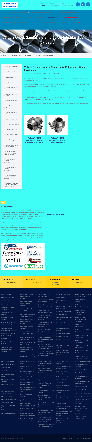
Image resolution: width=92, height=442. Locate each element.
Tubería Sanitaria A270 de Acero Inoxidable (82, 382)
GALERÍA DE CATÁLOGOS (50, 27)
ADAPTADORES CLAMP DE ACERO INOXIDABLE (44, 12)
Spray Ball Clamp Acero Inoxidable (26, 396)
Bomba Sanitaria (60, 297)
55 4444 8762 (44, 7)
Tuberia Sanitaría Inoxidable (82, 361)
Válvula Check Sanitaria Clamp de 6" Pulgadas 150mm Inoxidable (32, 55)
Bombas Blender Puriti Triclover (62, 346)
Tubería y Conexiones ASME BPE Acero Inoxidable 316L (46, 425)
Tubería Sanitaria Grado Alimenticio (81, 377)
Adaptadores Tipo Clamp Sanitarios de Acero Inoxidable (26, 296)
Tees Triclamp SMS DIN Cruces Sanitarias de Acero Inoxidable (45, 339)
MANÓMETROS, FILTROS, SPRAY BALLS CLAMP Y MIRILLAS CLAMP (21, 22)
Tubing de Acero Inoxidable (82, 396)
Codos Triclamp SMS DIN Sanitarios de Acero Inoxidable (45, 324)
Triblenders (4, 338)
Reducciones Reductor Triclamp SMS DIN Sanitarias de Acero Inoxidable (46, 353)
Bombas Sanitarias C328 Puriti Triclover (82, 352)
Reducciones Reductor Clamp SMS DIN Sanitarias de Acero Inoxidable (45, 346)
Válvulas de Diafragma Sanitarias (10, 94)
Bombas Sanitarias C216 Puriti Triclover (82, 341)
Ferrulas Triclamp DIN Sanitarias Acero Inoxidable (45, 311)
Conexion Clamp (5, 301)
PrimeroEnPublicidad (84, 438)
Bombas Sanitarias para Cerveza (62, 329)
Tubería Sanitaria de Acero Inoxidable (82, 365)
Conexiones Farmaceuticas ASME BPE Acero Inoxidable (27, 356)
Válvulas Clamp (8, 82)
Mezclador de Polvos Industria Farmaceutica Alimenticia (62, 352)
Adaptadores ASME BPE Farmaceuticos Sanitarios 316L (8, 408)
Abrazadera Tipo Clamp (7, 297)
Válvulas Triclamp (9, 140)
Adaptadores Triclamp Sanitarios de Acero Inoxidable (26, 303)
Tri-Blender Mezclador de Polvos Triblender (8, 334)
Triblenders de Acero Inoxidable (7, 319)
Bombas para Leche (61, 314)
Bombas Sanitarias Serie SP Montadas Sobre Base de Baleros (46, 412)
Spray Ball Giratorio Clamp (27, 400)
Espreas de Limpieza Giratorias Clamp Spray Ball (27, 404)
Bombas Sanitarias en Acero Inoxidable (64, 319)
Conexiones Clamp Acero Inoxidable (8, 308)
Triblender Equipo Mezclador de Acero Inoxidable (9, 324)
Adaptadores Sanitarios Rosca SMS (26, 327)
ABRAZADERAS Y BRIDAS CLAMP (20, 12)
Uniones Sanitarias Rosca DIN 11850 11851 (27, 338)
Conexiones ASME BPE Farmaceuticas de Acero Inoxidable (26, 349)
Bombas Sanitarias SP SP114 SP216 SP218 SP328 (44, 397)
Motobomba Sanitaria (62, 336)
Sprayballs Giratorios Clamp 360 (27, 409)
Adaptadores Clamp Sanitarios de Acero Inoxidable (6, 349)
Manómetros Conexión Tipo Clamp (27, 362)
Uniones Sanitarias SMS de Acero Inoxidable (27, 343)
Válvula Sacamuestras (10, 129)
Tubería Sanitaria (79, 373)
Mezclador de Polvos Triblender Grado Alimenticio (9, 329)
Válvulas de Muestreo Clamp (10, 106)
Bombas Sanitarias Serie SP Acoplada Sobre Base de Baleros (46, 405)
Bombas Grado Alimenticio (63, 311)
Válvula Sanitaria (8, 77)
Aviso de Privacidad (67, 438)
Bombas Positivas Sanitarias (80, 300)
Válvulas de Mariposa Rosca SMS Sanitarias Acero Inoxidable (10, 153)
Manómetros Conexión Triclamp (26, 367)
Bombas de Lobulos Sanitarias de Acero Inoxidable (80, 319)
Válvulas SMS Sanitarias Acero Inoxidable (11, 145)
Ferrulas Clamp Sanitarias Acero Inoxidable (45, 295)
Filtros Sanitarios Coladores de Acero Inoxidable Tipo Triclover (27, 389)
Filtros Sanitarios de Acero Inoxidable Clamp (27, 378)
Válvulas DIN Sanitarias (10, 119)
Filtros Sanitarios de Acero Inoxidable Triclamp (27, 383)
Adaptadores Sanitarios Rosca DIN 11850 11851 (26, 333)
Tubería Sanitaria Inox (81, 370)
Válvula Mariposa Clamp (11, 72)
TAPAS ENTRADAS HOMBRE (49, 22)
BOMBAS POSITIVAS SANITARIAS (35, 17)
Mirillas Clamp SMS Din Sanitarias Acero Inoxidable (27, 415)
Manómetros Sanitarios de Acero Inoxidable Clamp (27, 373)
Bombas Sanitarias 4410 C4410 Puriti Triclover (81, 357)
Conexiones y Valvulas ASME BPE (7, 313)
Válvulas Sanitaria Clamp (11, 134)
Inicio (4, 12)
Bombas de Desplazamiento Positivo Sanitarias (83, 295)
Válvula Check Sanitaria (10, 66)
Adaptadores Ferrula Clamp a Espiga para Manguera (27, 315)
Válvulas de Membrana (10, 100)
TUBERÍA (6, 27)
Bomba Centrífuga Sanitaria (63, 294)
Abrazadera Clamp (6, 294)
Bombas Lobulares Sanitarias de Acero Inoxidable (80, 312)
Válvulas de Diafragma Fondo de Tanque (10, 113)
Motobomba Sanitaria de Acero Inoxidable (63, 341)
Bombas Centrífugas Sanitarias (62, 324)
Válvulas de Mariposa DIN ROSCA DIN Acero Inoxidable (11, 169)
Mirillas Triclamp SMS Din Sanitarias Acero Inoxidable (27, 420)
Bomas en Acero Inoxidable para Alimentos (64, 307)
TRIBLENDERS (64, 22)
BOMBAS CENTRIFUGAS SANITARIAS (13, 17)
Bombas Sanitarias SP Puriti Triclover (46, 391)
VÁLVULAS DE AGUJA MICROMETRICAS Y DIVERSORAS (26, 27)
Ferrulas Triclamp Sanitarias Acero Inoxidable (45, 300)
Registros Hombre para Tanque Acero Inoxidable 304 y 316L (45, 363)
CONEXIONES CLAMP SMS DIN (67, 12)
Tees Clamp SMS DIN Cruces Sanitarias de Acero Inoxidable (45, 332)
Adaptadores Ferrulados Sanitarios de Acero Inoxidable (26, 321)
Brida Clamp (4, 304)
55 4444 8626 (44, 5)
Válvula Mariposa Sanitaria (11, 124)
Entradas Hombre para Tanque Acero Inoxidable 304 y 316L (45, 370)
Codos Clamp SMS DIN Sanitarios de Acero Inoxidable (44, 317)
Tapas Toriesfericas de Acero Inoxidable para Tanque (44, 385)
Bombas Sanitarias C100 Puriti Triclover (82, 325)
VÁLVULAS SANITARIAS (54, 17)
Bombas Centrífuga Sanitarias (61, 302)
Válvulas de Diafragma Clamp (10, 88)
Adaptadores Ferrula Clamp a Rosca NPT (27, 310)
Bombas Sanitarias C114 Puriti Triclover (82, 336)
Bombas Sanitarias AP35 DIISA (82, 331)
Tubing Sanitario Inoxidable (82, 393)
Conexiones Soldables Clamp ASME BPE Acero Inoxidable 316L (45, 419)
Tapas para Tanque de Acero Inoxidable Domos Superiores (46, 378)
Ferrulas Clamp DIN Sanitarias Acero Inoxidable (45, 306)
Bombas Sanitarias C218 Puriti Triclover (82, 346)
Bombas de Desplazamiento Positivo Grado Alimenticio (83, 306)
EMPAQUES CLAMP (77, 22)
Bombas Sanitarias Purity (63, 333)
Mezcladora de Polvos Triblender (7, 343)
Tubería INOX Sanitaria (81, 386)
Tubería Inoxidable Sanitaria (82, 390)
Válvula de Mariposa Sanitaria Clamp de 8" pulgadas (10, 177)
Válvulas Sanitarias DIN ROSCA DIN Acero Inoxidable (10, 161)
